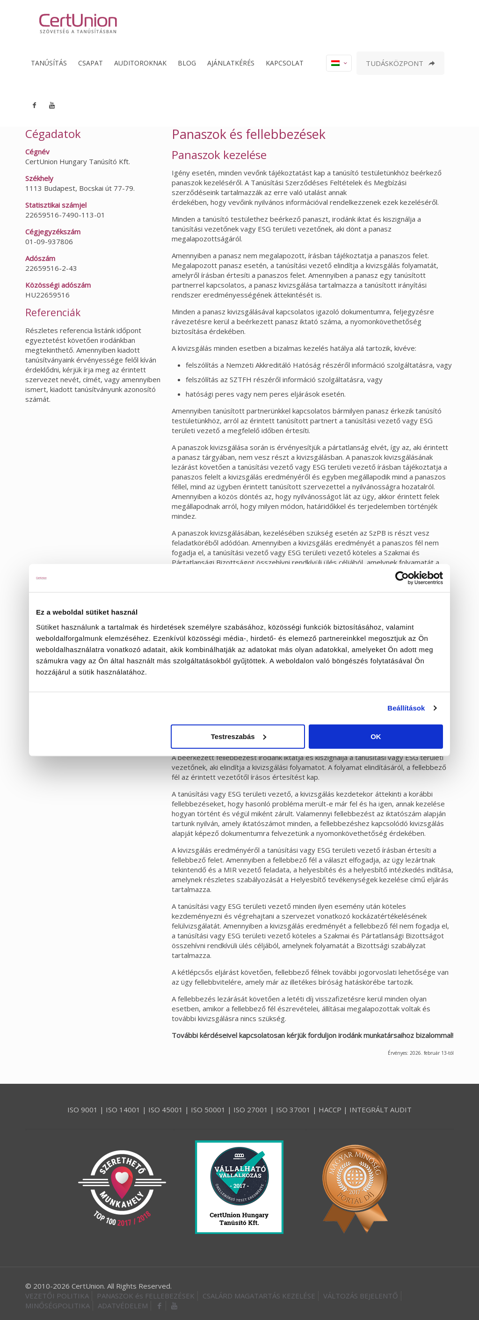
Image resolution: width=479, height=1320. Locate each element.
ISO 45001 (165, 1109)
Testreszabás (238, 736)
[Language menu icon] (339, 63)
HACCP (330, 1109)
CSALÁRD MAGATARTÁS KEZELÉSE (259, 1295)
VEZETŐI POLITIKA (57, 1295)
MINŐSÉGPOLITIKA (57, 1305)
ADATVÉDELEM (123, 1305)
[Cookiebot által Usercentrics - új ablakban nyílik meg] (402, 578)
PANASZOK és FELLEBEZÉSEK (146, 1295)
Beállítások (406, 708)
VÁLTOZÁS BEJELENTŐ (360, 1295)
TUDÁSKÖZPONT (400, 63)
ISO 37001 (293, 1109)
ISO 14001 (123, 1109)
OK (375, 736)
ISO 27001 (250, 1109)
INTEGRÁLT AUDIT (380, 1109)
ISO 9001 (82, 1109)
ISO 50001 (208, 1109)
